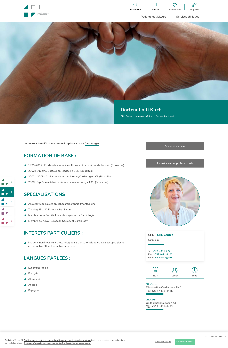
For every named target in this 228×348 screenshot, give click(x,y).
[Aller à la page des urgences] (194, 7)
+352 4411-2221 (162, 251)
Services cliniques (187, 17)
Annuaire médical (144, 116)
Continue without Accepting (215, 337)
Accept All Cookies (185, 342)
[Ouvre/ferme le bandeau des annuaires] (155, 7)
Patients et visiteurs (153, 17)
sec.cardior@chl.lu (164, 257)
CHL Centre (126, 116)
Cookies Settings (163, 342)
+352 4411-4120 (162, 254)
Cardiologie (92, 143)
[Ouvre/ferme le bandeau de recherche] (135, 7)
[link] (7, 182)
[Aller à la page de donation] (175, 7)
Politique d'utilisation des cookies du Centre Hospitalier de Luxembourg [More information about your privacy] (57, 343)
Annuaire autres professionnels (175, 163)
